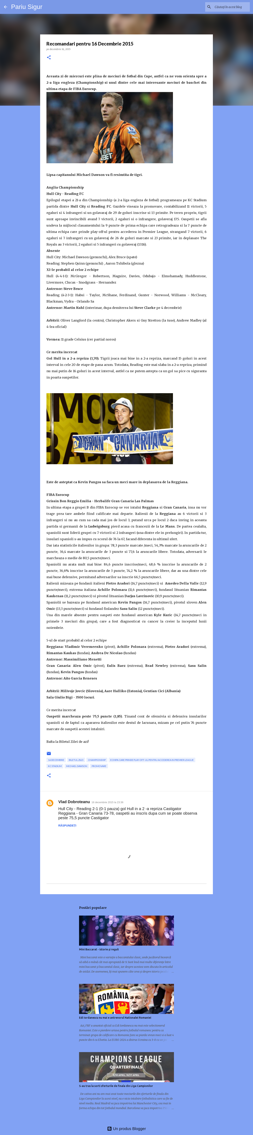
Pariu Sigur (26, 6)
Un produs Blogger (126, 1128)
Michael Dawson (76, 766)
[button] (48, 57)
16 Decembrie (56, 759)
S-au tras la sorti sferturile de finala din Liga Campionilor (116, 1086)
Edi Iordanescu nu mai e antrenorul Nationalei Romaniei (115, 1017)
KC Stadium (55, 766)
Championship (97, 759)
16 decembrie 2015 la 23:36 (107, 802)
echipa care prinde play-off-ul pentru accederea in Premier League (152, 759)
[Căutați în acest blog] (229, 7)
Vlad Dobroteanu (74, 802)
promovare (99, 766)
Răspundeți (67, 825)
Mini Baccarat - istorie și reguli (99, 949)
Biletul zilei (76, 759)
